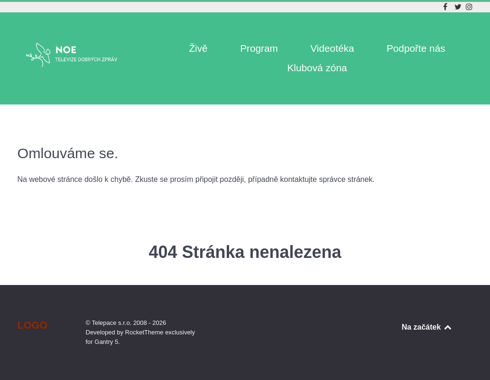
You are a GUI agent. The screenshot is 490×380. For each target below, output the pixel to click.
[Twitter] (459, 6)
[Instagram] (469, 6)
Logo (33, 325)
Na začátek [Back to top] (427, 327)
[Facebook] (446, 6)
